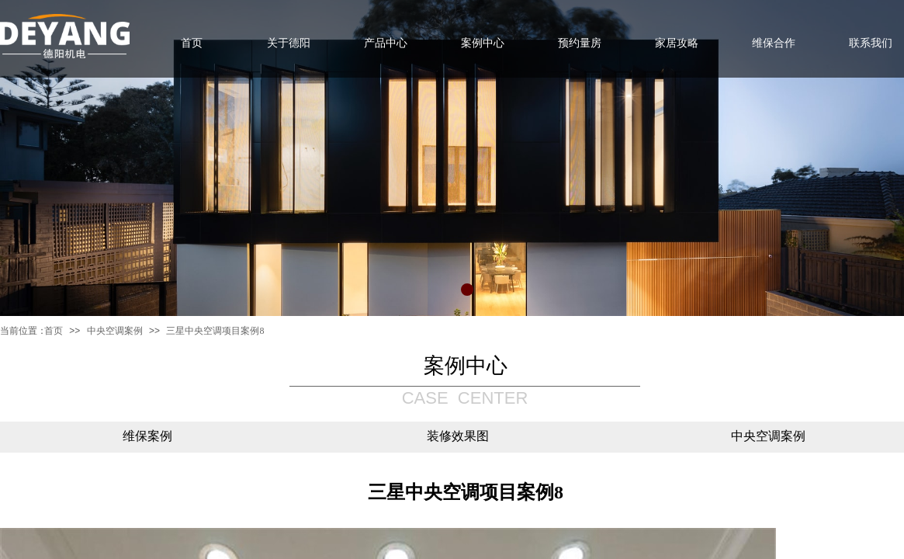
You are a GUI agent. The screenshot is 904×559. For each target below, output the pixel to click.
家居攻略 (676, 42)
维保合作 (773, 42)
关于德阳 (288, 42)
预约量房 (579, 42)
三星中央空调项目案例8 (215, 330)
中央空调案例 (115, 330)
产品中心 (385, 42)
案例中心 (482, 42)
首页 (53, 330)
